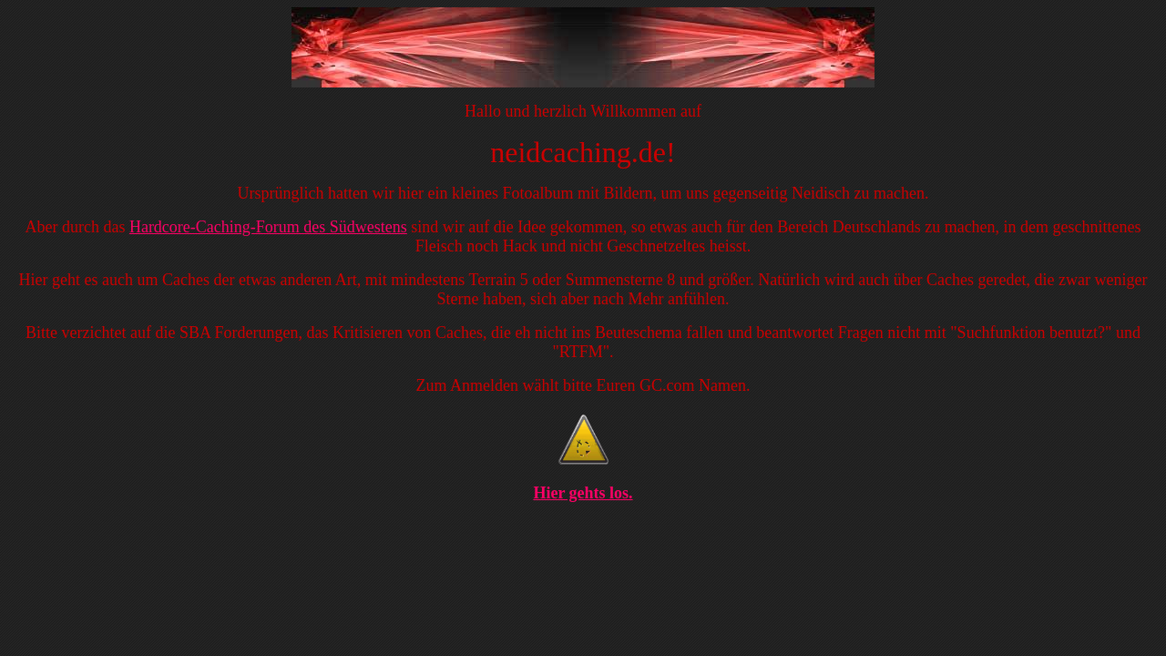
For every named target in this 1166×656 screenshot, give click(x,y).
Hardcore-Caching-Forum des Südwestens (268, 227)
